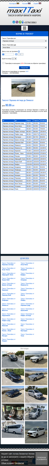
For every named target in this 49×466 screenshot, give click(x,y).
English (36, 3)
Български (12, 3)
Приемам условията (41, 458)
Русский (25, 3)
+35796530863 (29, 22)
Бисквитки (19, 463)
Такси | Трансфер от (8, 263)
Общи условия (7, 463)
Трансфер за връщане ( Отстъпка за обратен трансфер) (24, 63)
